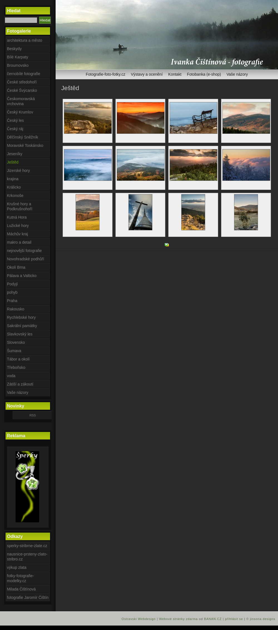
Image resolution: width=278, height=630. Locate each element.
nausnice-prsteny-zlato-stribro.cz (27, 556)
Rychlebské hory (21, 317)
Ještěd (12, 162)
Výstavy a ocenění (147, 74)
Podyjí (12, 284)
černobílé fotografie (23, 73)
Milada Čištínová (21, 589)
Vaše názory (237, 74)
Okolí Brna (16, 267)
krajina (12, 179)
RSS (32, 415)
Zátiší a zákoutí (20, 384)
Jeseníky (14, 154)
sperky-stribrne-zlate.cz (27, 545)
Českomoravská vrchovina (21, 101)
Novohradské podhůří (25, 259)
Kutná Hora (17, 217)
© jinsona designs (260, 619)
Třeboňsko (16, 367)
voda (11, 376)
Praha (12, 300)
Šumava (14, 351)
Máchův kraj (17, 234)
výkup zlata (16, 567)
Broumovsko (18, 65)
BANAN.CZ (213, 619)
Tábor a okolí (18, 359)
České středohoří (22, 82)
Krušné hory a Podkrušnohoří (19, 206)
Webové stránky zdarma (178, 619)
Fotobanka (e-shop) (204, 74)
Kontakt (174, 74)
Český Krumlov (20, 112)
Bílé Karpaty (17, 57)
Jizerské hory (18, 170)
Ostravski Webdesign (139, 619)
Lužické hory (18, 225)
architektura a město (24, 40)
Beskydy (14, 48)
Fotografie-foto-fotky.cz (105, 74)
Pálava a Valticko (21, 275)
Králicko (14, 187)
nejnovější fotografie (24, 250)
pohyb (12, 292)
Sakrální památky (22, 325)
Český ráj (15, 129)
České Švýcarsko (22, 90)
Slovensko (16, 342)
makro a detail (19, 242)
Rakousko (15, 309)
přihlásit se (234, 619)
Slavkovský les (20, 334)
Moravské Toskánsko (25, 145)
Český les (15, 120)
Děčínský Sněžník (22, 137)
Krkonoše (15, 195)
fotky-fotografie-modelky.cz (20, 578)
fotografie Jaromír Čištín (27, 597)
